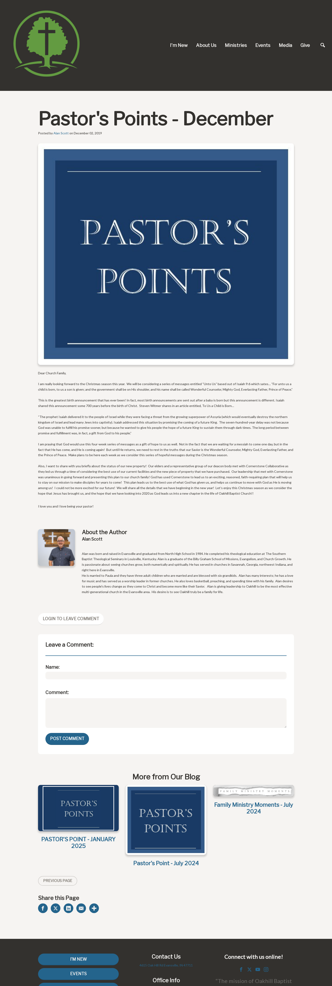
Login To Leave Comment (71, 618)
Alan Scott (61, 133)
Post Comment (67, 738)
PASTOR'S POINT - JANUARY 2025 (78, 842)
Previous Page (57, 881)
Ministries (236, 45)
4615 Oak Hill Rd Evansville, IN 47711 (166, 965)
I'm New (179, 45)
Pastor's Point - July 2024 (166, 863)
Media (285, 45)
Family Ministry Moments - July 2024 (253, 808)
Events (262, 45)
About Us (206, 45)
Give (305, 45)
